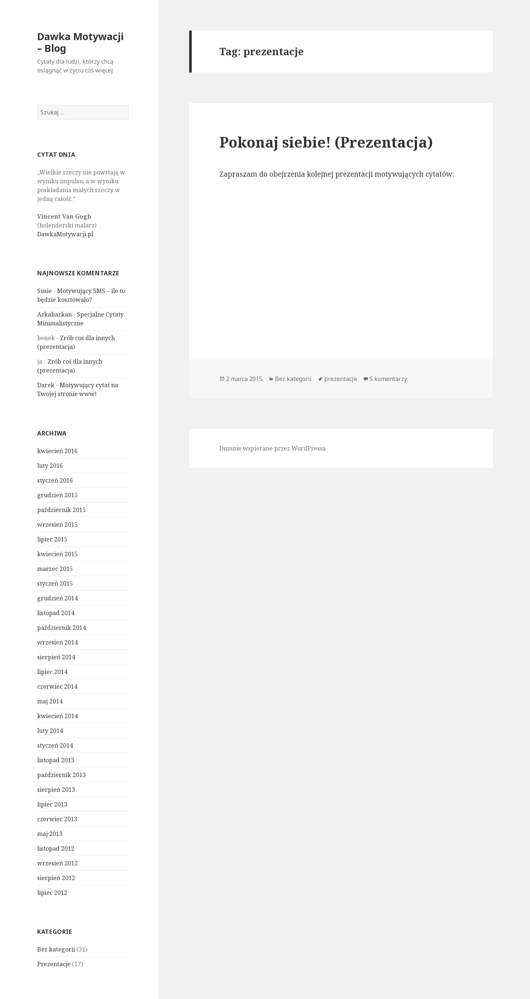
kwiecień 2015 (57, 554)
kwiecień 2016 (57, 451)
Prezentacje (54, 964)
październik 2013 (61, 775)
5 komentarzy (388, 379)
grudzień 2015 (57, 495)
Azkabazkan (54, 314)
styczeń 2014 (55, 745)
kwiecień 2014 (57, 716)
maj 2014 (50, 701)
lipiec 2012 (52, 893)
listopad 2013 (55, 760)
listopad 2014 (55, 613)
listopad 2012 (55, 848)
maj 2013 (50, 834)
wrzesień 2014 (57, 642)
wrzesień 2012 (57, 863)
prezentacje (340, 379)
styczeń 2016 (55, 480)
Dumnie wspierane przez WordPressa (272, 448)
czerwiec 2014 (57, 686)
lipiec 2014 (52, 672)
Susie (44, 291)
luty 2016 (50, 466)
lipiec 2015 (52, 539)
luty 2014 (50, 731)
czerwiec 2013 (57, 819)
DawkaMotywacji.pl (65, 234)
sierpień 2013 (56, 790)
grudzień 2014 (57, 598)
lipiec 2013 (52, 804)
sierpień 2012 (56, 878)
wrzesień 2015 (57, 524)
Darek (45, 385)
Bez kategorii (56, 949)
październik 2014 (61, 628)
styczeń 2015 (55, 583)
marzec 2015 (55, 569)
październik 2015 (61, 510)
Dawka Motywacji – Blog (80, 42)
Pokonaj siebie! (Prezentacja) (326, 142)
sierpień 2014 (56, 657)
